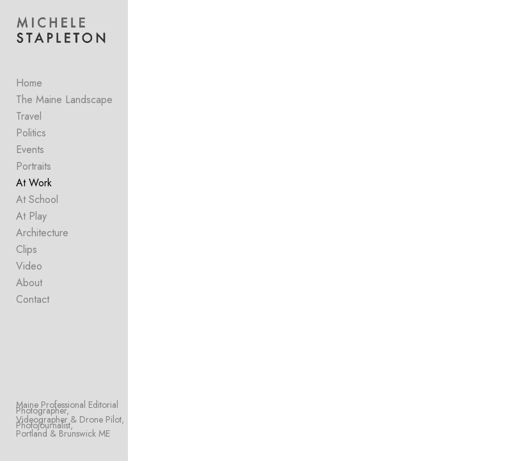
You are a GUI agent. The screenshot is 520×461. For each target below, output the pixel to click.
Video (29, 266)
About (29, 282)
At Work (34, 182)
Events (30, 149)
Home (29, 83)
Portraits (33, 166)
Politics (31, 132)
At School (37, 199)
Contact (32, 299)
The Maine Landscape (64, 99)
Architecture (42, 232)
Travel (29, 116)
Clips (26, 249)
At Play (31, 216)
